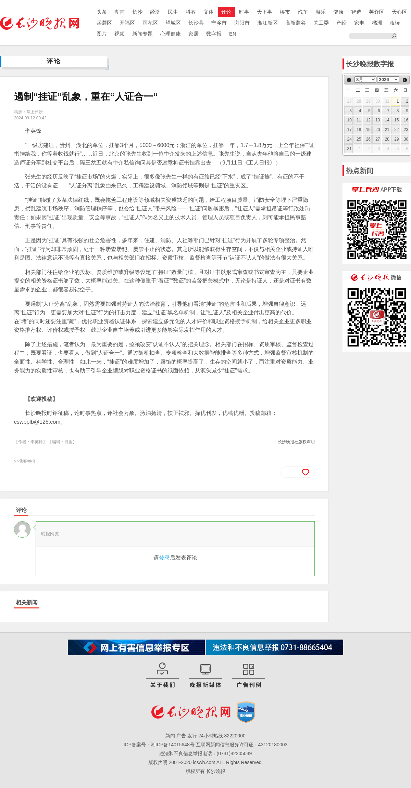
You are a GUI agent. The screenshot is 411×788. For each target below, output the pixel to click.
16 (406, 120)
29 (396, 139)
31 (349, 148)
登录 (164, 558)
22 (396, 129)
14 (387, 120)
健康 (338, 12)
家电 (359, 23)
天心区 (399, 12)
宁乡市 (219, 23)
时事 (244, 12)
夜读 (395, 23)
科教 (191, 12)
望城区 (173, 23)
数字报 (214, 34)
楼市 (285, 12)
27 (377, 139)
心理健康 (170, 34)
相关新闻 (27, 602)
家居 (193, 34)
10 (349, 120)
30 (406, 139)
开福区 (127, 23)
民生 (173, 12)
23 (406, 129)
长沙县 (196, 23)
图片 (102, 34)
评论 (226, 12)
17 (349, 129)
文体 (208, 12)
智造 (356, 12)
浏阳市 (242, 23)
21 (387, 129)
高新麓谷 (295, 23)
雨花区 (150, 23)
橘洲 (377, 23)
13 (377, 120)
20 (377, 129)
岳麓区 (104, 23)
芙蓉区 (376, 12)
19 (368, 129)
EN (232, 34)
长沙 (137, 12)
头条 (102, 12)
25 (359, 139)
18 (359, 129)
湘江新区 (267, 23)
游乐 (320, 12)
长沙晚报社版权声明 (296, 441)
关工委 (321, 23)
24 (349, 139)
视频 (119, 34)
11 (359, 120)
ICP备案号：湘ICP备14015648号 (159, 744)
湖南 (119, 12)
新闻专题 (142, 34)
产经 (341, 23)
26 (368, 139)
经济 (155, 12)
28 (387, 139)
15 (396, 120)
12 (368, 120)
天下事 (264, 12)
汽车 (303, 12)
